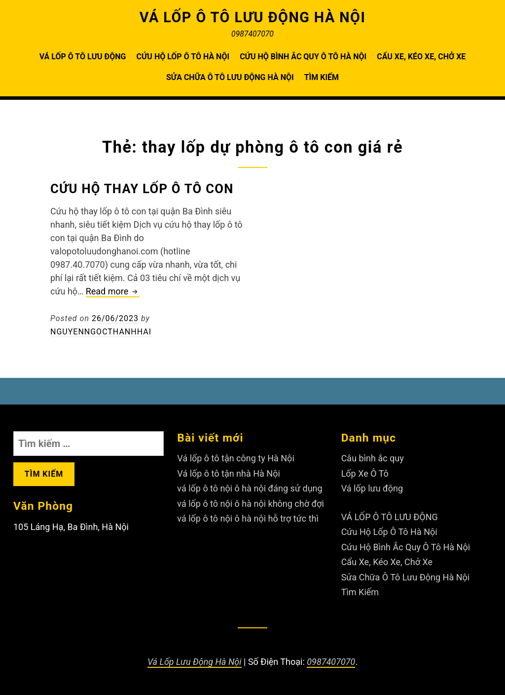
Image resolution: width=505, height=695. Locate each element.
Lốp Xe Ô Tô (365, 473)
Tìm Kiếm (321, 77)
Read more (113, 291)
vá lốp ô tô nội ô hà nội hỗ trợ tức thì (248, 518)
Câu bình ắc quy (372, 458)
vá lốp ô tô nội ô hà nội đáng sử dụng (249, 488)
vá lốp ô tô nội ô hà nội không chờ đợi (250, 503)
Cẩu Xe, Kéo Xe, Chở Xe (421, 56)
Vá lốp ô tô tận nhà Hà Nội (228, 473)
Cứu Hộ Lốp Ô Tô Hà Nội (182, 56)
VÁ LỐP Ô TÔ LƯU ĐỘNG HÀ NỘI (253, 17)
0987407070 (331, 661)
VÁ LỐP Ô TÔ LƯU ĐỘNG (82, 56)
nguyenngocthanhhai (100, 331)
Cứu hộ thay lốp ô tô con (142, 188)
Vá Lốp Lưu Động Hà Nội (194, 661)
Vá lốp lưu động (372, 488)
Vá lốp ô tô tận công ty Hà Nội (235, 458)
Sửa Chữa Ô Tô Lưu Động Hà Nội (230, 77)
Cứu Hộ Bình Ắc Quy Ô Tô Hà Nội (303, 56)
